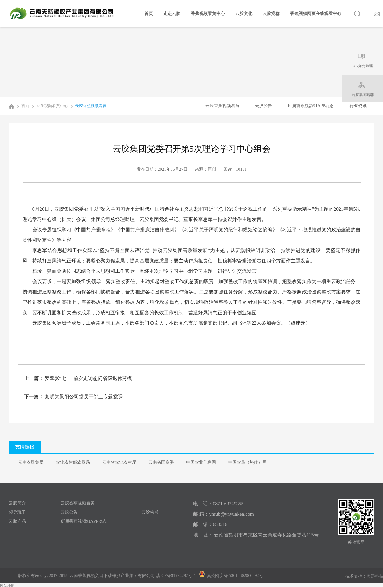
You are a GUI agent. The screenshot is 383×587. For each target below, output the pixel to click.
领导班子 (17, 512)
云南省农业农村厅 (119, 462)
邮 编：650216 (210, 524)
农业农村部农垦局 (73, 462)
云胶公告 (263, 106)
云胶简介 (17, 503)
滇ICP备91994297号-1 (176, 575)
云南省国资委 (161, 462)
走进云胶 (171, 13)
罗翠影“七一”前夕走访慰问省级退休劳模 (88, 378)
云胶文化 (243, 13)
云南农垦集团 (31, 462)
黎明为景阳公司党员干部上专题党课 (83, 396)
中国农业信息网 (201, 462)
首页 (148, 13)
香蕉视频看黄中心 (208, 13)
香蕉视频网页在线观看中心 (315, 13)
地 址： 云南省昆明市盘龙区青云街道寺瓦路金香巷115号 (255, 534)
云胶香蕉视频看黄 (88, 106)
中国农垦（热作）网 (247, 462)
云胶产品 (17, 521)
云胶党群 (271, 13)
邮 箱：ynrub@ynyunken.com (223, 514)
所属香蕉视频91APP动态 (311, 106)
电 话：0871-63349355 (218, 503)
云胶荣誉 (149, 512)
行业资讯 (358, 106)
